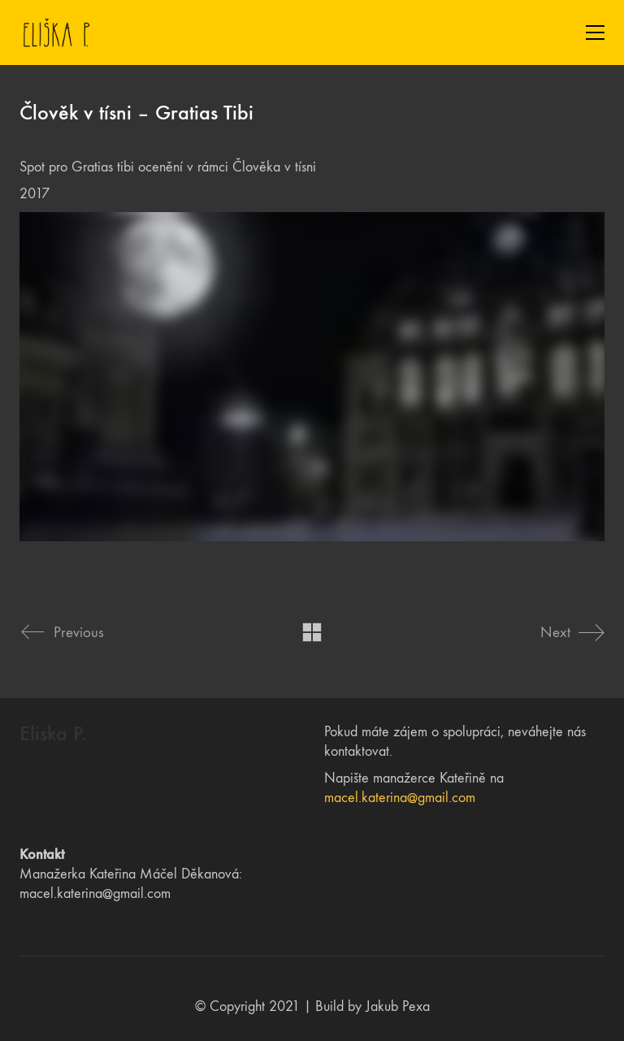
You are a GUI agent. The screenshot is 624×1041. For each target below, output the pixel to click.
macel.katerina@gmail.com (399, 797)
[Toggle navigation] (595, 32)
